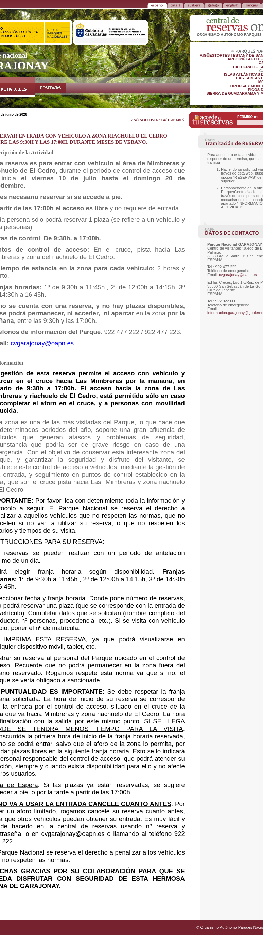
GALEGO (213, 5)
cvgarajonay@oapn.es (238, 275)
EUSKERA (194, 5)
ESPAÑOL (157, 5)
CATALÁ (175, 5)
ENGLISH (232, 5)
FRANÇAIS (251, 5)
